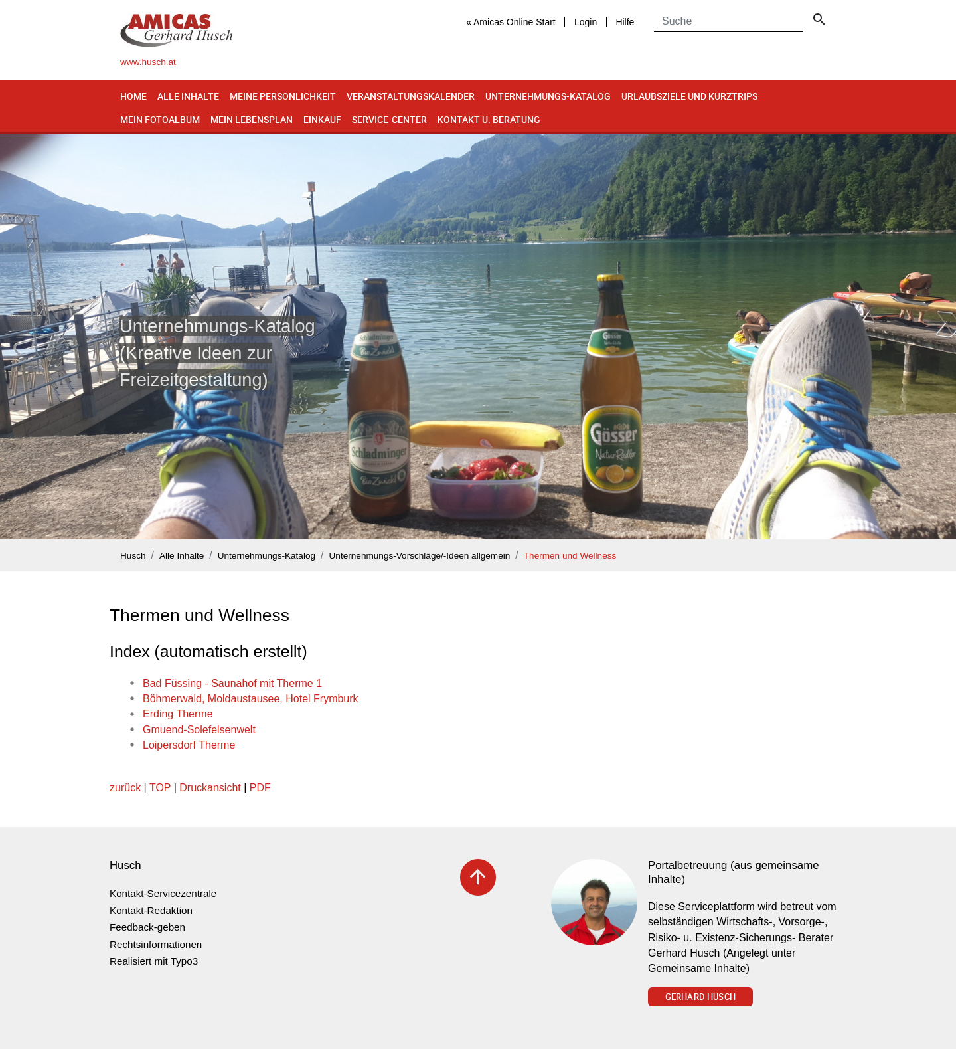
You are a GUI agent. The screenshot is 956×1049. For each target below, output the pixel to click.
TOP (160, 787)
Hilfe (624, 22)
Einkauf (322, 119)
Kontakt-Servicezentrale (163, 893)
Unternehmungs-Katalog (548, 96)
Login (585, 22)
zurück (125, 787)
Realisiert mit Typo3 (154, 961)
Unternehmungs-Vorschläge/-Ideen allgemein (420, 556)
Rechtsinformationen (156, 944)
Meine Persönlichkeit (283, 96)
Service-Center (389, 119)
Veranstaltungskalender (411, 96)
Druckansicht (209, 787)
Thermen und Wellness (570, 556)
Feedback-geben (147, 927)
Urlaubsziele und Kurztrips (689, 96)
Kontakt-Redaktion (151, 910)
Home (133, 96)
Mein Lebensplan (251, 119)
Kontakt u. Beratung (489, 119)
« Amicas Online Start (511, 22)
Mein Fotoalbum (160, 119)
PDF (260, 787)
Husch (133, 556)
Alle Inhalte (188, 96)
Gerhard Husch (700, 996)
